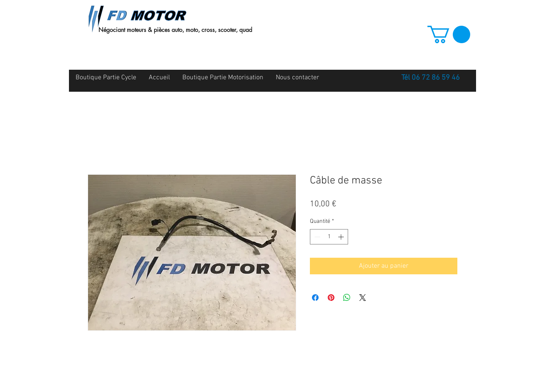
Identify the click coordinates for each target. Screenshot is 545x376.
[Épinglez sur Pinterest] (331, 298)
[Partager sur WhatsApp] (347, 298)
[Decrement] (316, 237)
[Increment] (341, 237)
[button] (448, 34)
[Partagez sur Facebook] (315, 298)
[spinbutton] (329, 237)
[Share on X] (363, 298)
